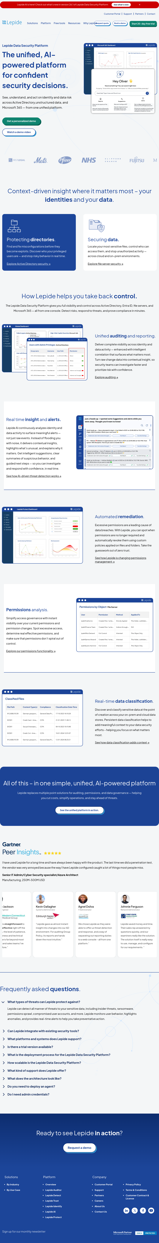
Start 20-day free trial (145, 23)
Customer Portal (112, 13)
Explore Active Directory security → (28, 263)
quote (106, 23)
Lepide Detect (53, 1195)
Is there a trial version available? (30, 1047)
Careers (99, 1200)
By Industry (13, 1184)
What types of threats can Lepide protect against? (44, 1002)
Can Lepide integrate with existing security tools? (43, 1031)
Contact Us (101, 1211)
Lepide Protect (53, 1217)
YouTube (151, 1211)
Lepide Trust (52, 1200)
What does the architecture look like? (35, 1078)
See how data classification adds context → (122, 742)
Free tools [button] (59, 23)
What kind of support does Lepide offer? (37, 1070)
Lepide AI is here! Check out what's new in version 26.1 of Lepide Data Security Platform (74, 4)
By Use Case (13, 1189)
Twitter (135, 1211)
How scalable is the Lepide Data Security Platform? (44, 1062)
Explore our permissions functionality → (30, 651)
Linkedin (126, 1211)
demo (124, 23)
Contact (151, 13)
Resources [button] (74, 23)
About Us (100, 1206)
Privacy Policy (133, 1184)
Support (128, 13)
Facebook (143, 1211)
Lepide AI (50, 1211)
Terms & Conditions (136, 1189)
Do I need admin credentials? (28, 1094)
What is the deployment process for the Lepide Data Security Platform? (59, 1054)
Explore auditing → (106, 377)
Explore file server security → (105, 263)
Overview (50, 1184)
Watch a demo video (19, 132)
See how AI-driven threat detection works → (33, 476)
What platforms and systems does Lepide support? (45, 1039)
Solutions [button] (32, 23)
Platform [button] (46, 23)
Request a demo (79, 1147)
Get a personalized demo (21, 121)
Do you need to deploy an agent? (31, 1086)
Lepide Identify (53, 1206)
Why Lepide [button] (90, 23)
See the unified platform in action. (79, 810)
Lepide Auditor (53, 1189)
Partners (139, 13)
